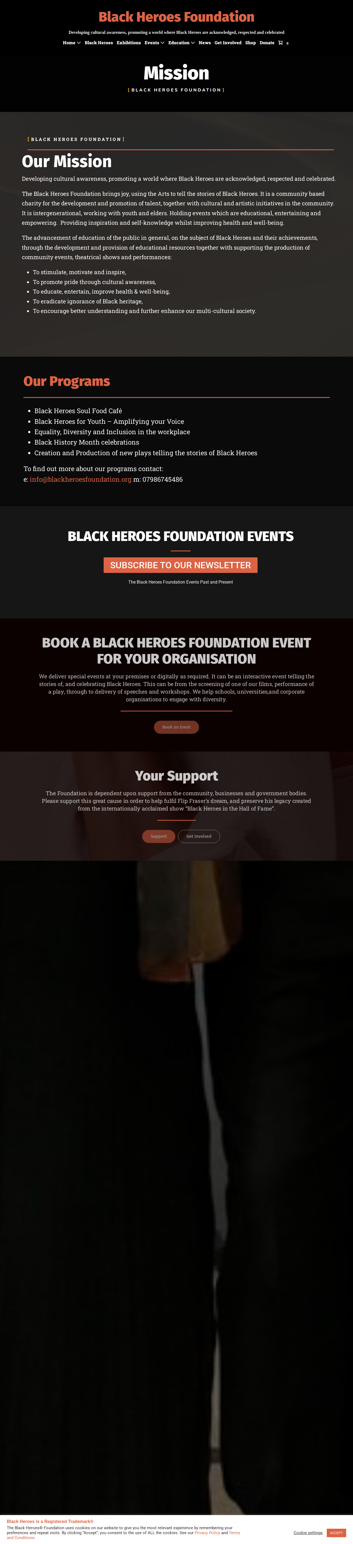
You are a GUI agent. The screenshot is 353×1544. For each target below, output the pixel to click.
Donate (267, 42)
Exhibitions (129, 42)
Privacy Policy (207, 1532)
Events (155, 42)
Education (181, 42)
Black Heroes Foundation (177, 17)
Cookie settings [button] (308, 1532)
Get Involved (228, 42)
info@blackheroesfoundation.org (81, 479)
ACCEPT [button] (336, 1533)
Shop (250, 42)
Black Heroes (99, 42)
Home (72, 42)
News (205, 42)
